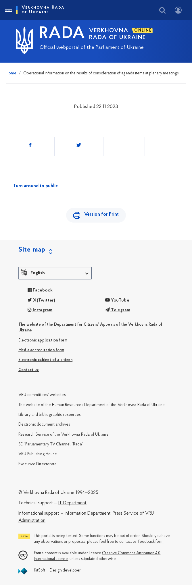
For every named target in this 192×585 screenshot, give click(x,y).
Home (11, 73)
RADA (62, 33)
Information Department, (88, 513)
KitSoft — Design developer (57, 570)
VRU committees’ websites (42, 395)
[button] (55, 273)
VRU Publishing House (37, 454)
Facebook (40, 290)
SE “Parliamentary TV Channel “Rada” (50, 444)
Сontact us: (28, 370)
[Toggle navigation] (8, 10)
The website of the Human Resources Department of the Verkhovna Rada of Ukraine (91, 405)
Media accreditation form (41, 350)
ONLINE (143, 30)
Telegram (117, 310)
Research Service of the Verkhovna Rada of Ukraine (63, 435)
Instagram (40, 310)
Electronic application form (42, 340)
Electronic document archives (44, 424)
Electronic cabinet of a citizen (45, 360)
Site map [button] (31, 249)
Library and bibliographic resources (49, 415)
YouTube (117, 300)
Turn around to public (35, 186)
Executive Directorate (37, 464)
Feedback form (151, 542)
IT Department (72, 503)
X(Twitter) (41, 300)
